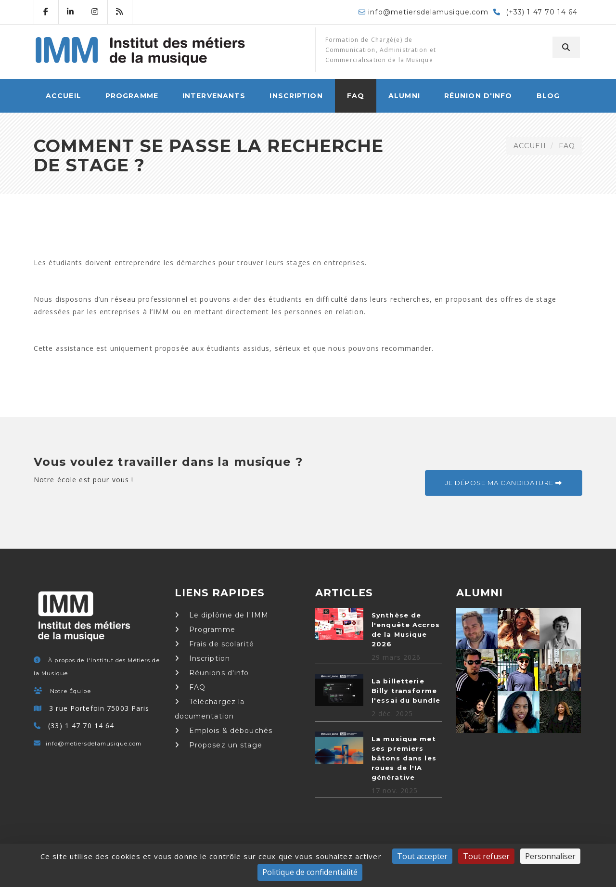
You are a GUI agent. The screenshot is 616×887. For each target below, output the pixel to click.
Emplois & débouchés (224, 730)
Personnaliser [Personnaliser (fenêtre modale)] (550, 856)
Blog (548, 95)
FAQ (355, 95)
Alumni (404, 95)
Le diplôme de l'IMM (222, 615)
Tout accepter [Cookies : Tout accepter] (422, 856)
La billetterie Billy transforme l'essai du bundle (406, 690)
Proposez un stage (218, 745)
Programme (131, 95)
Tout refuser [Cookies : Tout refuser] (486, 856)
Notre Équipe (70, 691)
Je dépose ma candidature (503, 483)
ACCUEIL (63, 95)
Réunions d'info (212, 672)
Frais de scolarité (214, 644)
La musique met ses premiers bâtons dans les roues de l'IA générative (404, 758)
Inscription (296, 95)
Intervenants (213, 95)
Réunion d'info (478, 95)
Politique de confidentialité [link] (310, 872)
